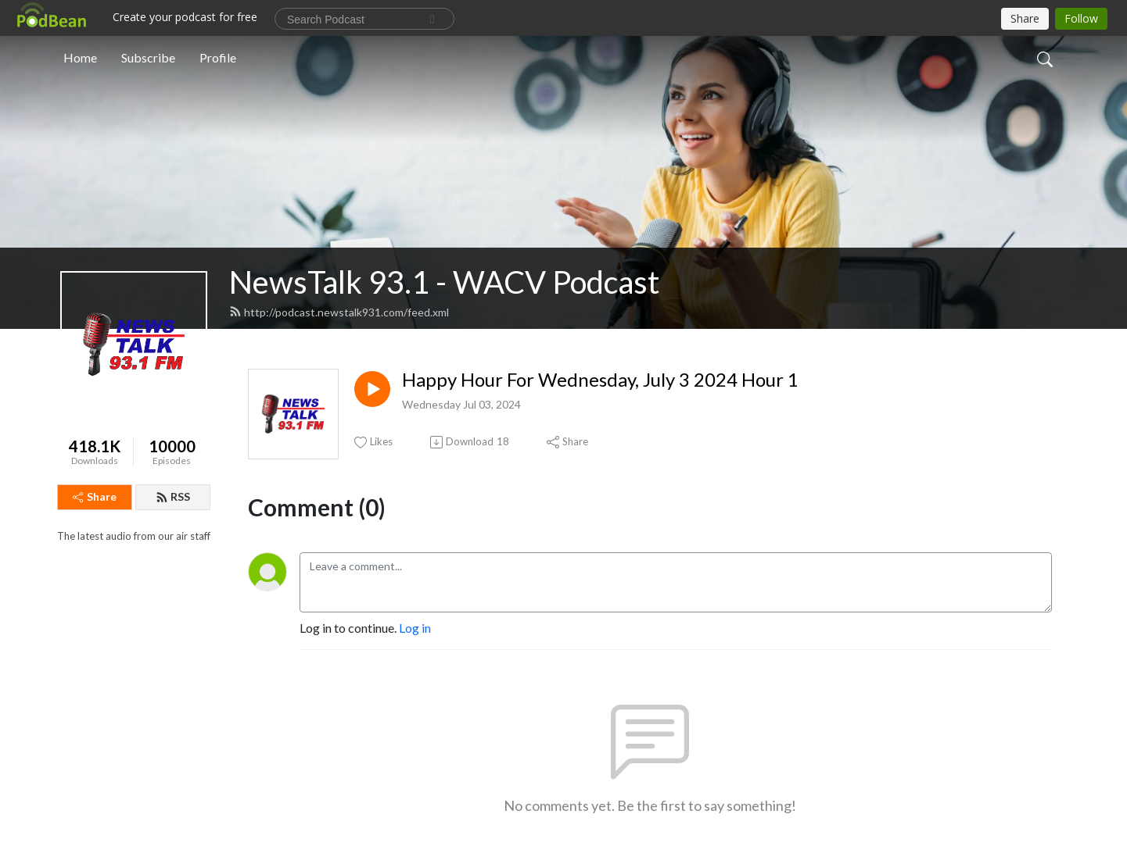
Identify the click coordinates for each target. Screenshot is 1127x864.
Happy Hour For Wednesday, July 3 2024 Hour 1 (600, 380)
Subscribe (148, 57)
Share (95, 496)
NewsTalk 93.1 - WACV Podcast (444, 282)
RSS (173, 496)
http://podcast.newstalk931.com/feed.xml (339, 312)
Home (80, 57)
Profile (217, 57)
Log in (415, 627)
